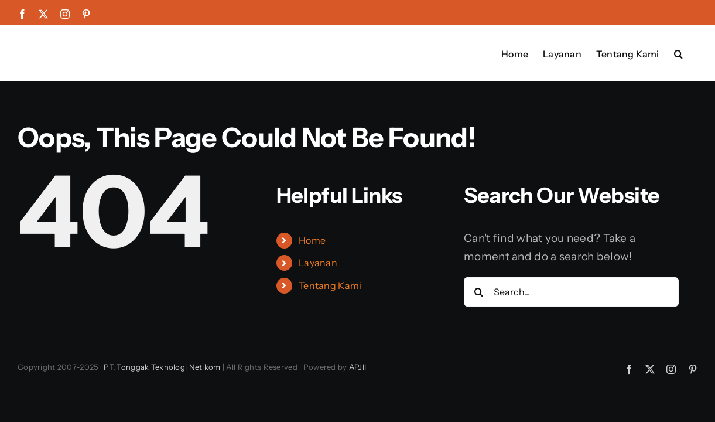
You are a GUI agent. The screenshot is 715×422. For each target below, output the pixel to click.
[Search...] (571, 292)
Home (312, 240)
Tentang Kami (330, 285)
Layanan (318, 262)
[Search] (478, 292)
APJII (357, 367)
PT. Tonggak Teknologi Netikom (162, 367)
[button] (693, 52)
